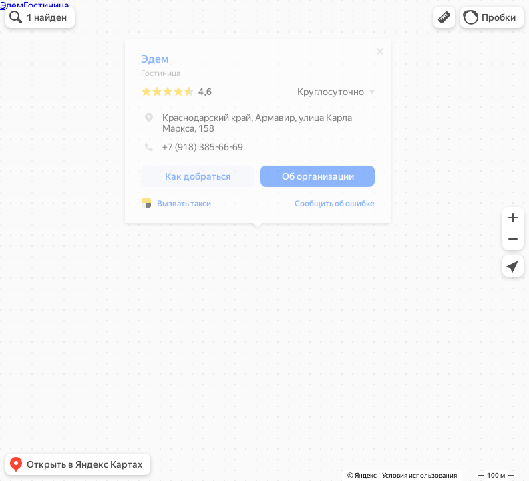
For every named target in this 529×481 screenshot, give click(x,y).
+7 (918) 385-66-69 (192, 150)
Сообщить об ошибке (335, 207)
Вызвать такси (184, 207)
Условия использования (419, 475)
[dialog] (258, 134)
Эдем (155, 62)
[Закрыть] (380, 54)
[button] (444, 17)
